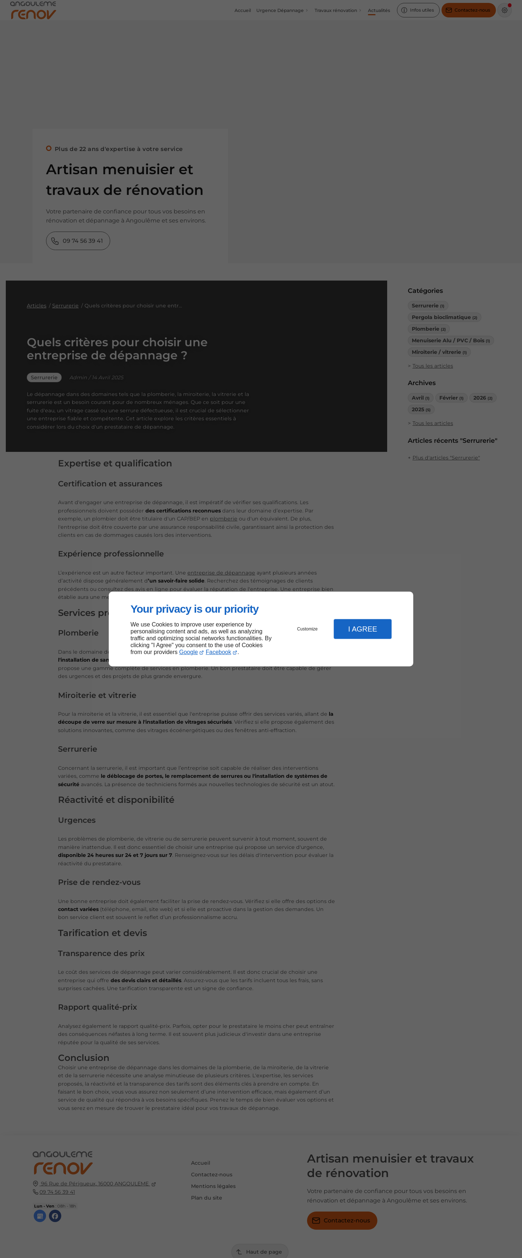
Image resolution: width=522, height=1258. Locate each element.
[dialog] (261, 629)
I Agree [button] (362, 629)
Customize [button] (307, 629)
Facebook (218, 652)
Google (188, 652)
